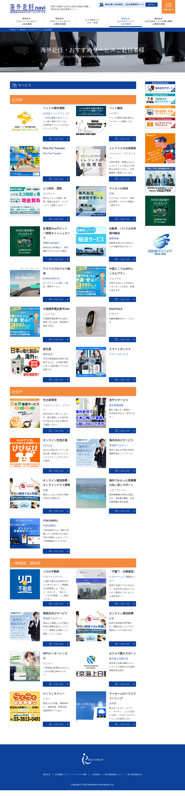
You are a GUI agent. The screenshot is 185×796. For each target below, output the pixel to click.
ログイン (151, 4)
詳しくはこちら (56, 139)
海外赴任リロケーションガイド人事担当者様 (59, 21)
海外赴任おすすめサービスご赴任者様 (125, 21)
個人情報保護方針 (142, 782)
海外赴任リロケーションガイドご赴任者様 (26, 21)
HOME (12, 29)
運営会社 (39, 782)
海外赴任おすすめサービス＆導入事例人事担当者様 (158, 21)
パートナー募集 (78, 782)
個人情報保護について (118, 782)
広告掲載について (57, 782)
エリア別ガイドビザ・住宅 (92, 21)
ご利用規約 (97, 782)
